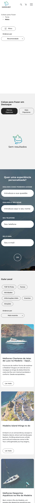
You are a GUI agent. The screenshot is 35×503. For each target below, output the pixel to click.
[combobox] (12, 39)
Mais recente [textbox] (13, 316)
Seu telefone (9, 219)
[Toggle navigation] (31, 4)
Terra (7, 17)
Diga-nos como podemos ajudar (17, 188)
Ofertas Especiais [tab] (9, 111)
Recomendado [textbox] (12, 39)
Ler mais (8, 384)
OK (17, 258)
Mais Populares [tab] (26, 111)
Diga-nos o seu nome (12, 203)
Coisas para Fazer (8, 15)
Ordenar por (7, 34)
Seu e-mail (7, 237)
